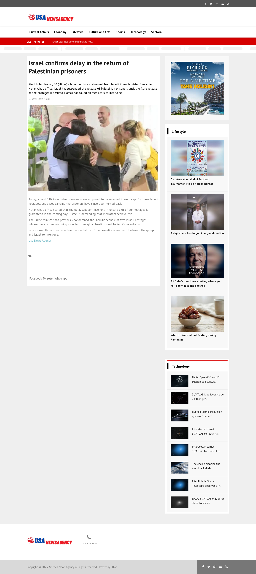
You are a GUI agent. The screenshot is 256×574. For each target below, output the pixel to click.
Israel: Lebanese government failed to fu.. (73, 41)
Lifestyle (77, 32)
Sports (120, 32)
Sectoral (156, 32)
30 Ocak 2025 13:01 (39, 98)
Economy (60, 32)
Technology (138, 32)
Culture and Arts (99, 32)
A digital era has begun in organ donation (197, 233)
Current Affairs (39, 32)
